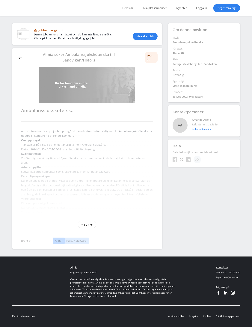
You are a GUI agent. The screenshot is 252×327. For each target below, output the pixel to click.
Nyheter (181, 8)
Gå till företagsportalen (228, 316)
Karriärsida (18, 316)
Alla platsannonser (155, 8)
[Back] (20, 57)
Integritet (194, 316)
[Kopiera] (197, 159)
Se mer (87, 224)
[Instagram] (233, 293)
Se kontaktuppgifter (202, 128)
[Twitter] (181, 159)
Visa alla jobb (145, 36)
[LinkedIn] (188, 159)
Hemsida (128, 8)
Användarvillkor (176, 316)
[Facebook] (175, 159)
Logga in (201, 8)
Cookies (207, 316)
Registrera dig (227, 8)
